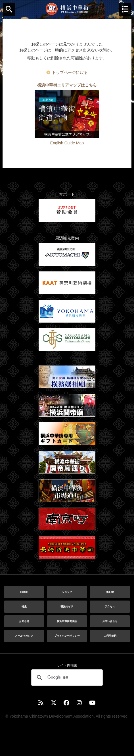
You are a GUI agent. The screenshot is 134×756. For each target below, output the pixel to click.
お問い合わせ (110, 621)
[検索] (66, 677)
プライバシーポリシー (67, 635)
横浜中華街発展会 (67, 621)
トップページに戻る (70, 72)
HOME (24, 592)
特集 (24, 606)
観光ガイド (66, 606)
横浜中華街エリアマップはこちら (67, 85)
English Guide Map (67, 143)
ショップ (67, 592)
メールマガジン (24, 635)
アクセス (110, 606)
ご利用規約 (110, 635)
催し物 (110, 592)
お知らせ (24, 621)
